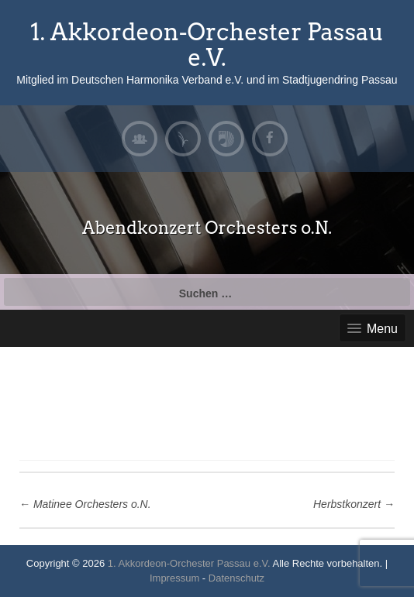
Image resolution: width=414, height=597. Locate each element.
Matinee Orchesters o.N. (85, 504)
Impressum (174, 578)
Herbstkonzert (354, 504)
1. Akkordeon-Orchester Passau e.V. (207, 44)
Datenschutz (236, 578)
